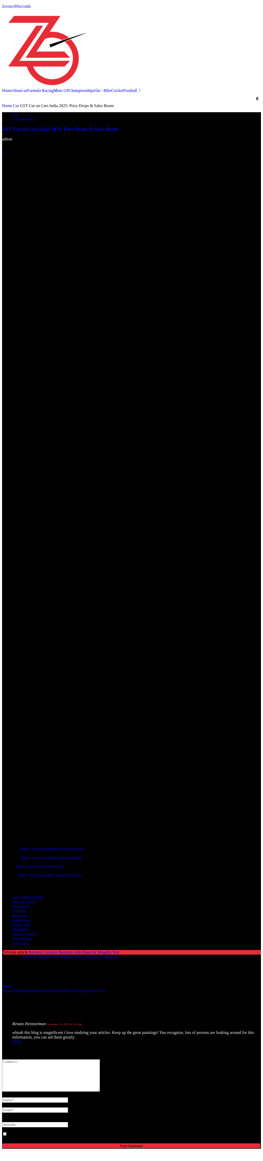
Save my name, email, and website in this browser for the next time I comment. (72, 1140)
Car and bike (22, 119)
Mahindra (20, 929)
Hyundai (19, 915)
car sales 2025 (24, 902)
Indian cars (21, 920)
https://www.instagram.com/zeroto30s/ (52, 849)
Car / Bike (103, 90)
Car (16, 105)
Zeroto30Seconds (16, 6)
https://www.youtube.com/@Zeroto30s (50, 875)
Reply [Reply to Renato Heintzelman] (17, 1042)
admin (7, 139)
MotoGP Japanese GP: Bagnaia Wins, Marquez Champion (70, 957)
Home (7, 90)
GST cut (19, 911)
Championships (82, 90)
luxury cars (21, 925)
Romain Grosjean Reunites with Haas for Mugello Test (74, 952)
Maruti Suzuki (24, 934)
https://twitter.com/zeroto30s (39, 866)
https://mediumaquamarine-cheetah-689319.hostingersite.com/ (53, 990)
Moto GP (61, 90)
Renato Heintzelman (29, 1024)
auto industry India (27, 897)
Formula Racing (40, 90)
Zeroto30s (20, 943)
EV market (21, 906)
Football (130, 90)
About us (19, 90)
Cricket (117, 90)
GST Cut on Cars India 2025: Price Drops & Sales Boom (60, 129)
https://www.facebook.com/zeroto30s (51, 857)
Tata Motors (22, 939)
